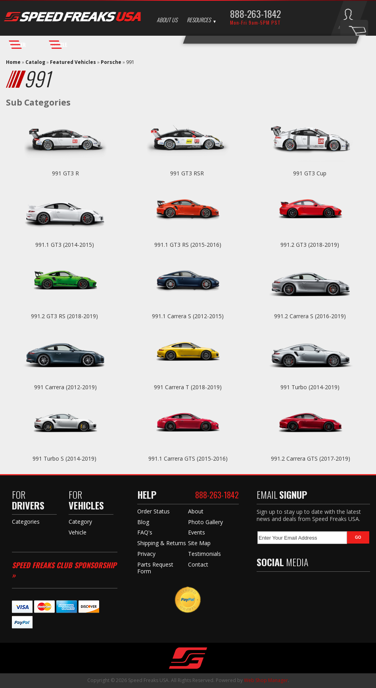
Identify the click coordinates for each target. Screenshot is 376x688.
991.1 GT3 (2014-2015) (65, 244)
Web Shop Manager (266, 680)
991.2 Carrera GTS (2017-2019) (310, 458)
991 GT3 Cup (310, 173)
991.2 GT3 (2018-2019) (310, 244)
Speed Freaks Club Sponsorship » (64, 570)
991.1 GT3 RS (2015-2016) (187, 244)
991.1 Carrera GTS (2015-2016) (188, 458)
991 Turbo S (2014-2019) (65, 458)
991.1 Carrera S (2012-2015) (188, 316)
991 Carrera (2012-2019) (65, 387)
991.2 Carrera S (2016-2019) (310, 316)
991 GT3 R (65, 173)
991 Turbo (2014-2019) (310, 387)
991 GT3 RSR (187, 173)
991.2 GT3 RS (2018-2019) (65, 316)
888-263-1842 (255, 13)
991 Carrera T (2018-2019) (188, 387)
